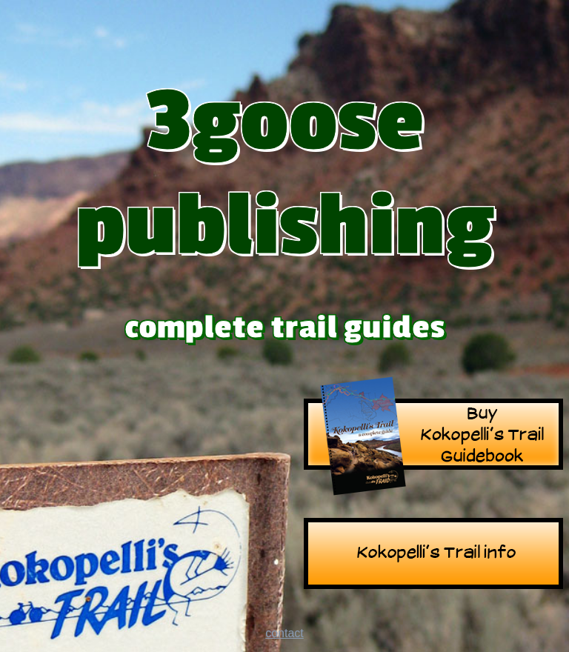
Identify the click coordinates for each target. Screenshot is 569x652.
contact (284, 633)
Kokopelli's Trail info (433, 555)
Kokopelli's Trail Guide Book (433, 436)
